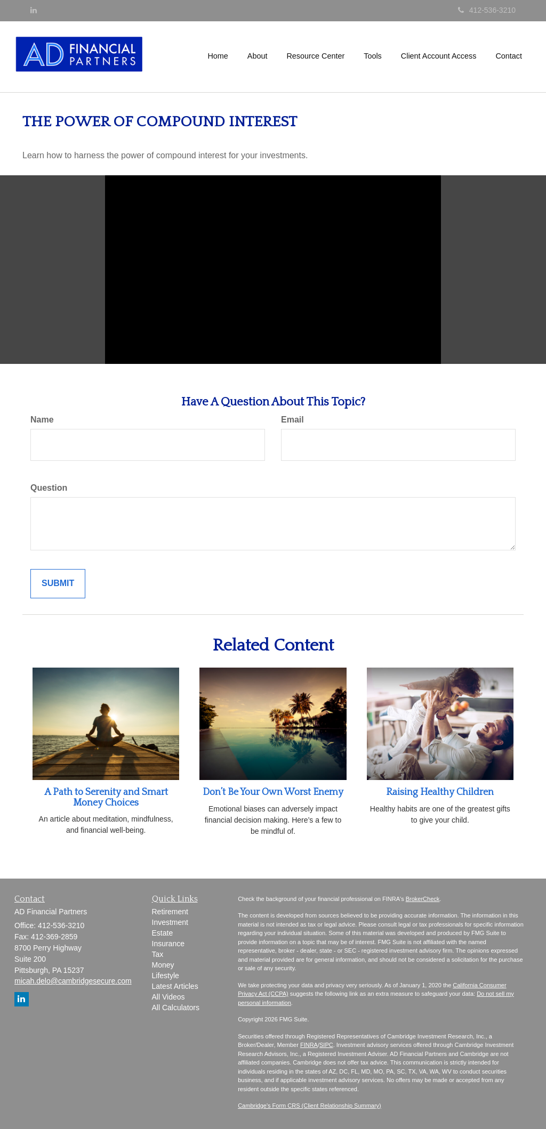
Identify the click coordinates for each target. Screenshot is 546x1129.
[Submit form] (57, 583)
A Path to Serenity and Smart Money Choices (106, 797)
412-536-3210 (487, 10)
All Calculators (175, 1007)
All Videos (168, 997)
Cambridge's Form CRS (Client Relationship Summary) (309, 1105)
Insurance (168, 943)
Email (292, 419)
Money (163, 965)
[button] (257, 56)
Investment (170, 922)
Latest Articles (175, 986)
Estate (162, 933)
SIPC (326, 1045)
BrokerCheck (423, 899)
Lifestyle (165, 975)
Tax (158, 954)
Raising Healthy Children (440, 792)
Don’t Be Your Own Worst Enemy (273, 792)
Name (42, 419)
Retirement (170, 911)
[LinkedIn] (33, 10)
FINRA (309, 1045)
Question (48, 487)
